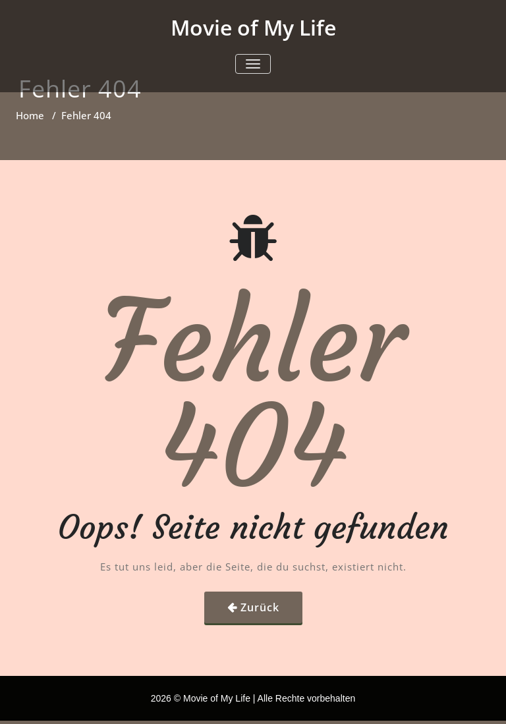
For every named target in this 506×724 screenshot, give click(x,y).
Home (30, 115)
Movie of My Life (253, 27)
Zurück (259, 607)
